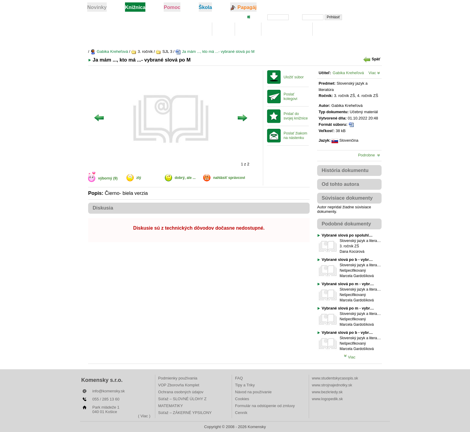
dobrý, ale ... (185, 178)
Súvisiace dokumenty (347, 198)
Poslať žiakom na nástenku (295, 135)
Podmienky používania (178, 378)
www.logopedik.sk (327, 399)
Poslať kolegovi (290, 96)
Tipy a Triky (245, 385)
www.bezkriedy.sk (327, 392)
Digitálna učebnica (287, 29)
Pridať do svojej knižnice (296, 116)
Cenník (241, 412)
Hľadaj (248, 29)
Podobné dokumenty (346, 224)
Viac (374, 73)
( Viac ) (144, 416)
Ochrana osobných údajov (181, 392)
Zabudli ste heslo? (365, 16)
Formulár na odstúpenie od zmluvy (265, 405)
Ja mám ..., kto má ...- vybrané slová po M (214, 51)
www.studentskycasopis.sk (335, 378)
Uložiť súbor (294, 77)
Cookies (242, 399)
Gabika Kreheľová (109, 51)
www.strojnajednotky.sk (332, 385)
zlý (138, 178)
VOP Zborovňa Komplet (178, 385)
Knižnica (197, 29)
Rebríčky (328, 29)
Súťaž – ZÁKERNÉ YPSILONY (185, 412)
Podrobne (369, 155)
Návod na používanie (253, 392)
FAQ (239, 378)
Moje (223, 29)
